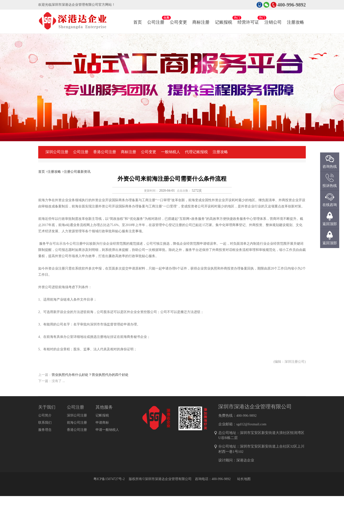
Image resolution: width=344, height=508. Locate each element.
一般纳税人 (170, 152)
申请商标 (102, 422)
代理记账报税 (196, 152)
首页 (137, 22)
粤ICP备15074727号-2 (109, 479)
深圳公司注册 (56, 152)
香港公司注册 (104, 152)
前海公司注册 (77, 422)
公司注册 (155, 17)
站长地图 (244, 479)
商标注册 (201, 17)
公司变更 (178, 17)
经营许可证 (248, 17)
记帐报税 (102, 415)
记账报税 (223, 17)
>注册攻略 (53, 171)
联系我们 (45, 422)
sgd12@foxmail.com (251, 424)
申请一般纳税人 (107, 430)
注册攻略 (295, 17)
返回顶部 (329, 243)
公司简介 (45, 415)
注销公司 (273, 17)
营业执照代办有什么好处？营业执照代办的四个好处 (90, 375)
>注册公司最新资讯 (76, 171)
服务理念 (45, 430)
